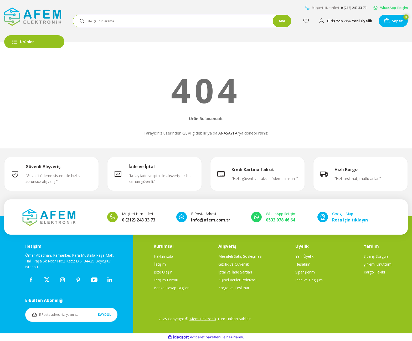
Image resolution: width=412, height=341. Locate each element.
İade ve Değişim (309, 279)
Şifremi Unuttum (378, 264)
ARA (281, 21)
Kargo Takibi (374, 272)
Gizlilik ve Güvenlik (233, 264)
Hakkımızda (163, 256)
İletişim (160, 264)
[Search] (181, 21)
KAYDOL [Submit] (104, 314)
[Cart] (393, 21)
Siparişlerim (305, 272)
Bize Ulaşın (163, 272)
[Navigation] (34, 41)
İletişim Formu (166, 279)
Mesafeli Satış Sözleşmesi (240, 256)
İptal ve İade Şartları (235, 272)
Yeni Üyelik (304, 256)
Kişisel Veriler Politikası (237, 279)
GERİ (186, 133)
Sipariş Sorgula (376, 256)
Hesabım (302, 264)
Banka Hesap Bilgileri (171, 287)
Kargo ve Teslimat (233, 287)
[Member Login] (345, 21)
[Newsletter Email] (71, 315)
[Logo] (32, 16)
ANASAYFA (227, 133)
